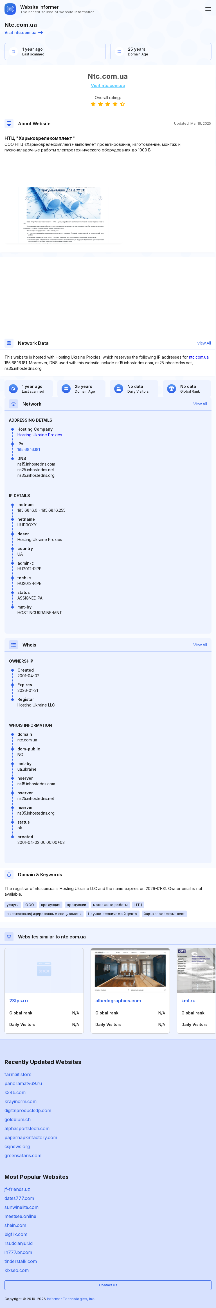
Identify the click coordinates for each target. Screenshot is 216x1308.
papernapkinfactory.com (30, 1137)
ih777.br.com (18, 1252)
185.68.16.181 (28, 449)
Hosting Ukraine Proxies (39, 434)
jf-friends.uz (17, 1189)
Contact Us (108, 1285)
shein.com (15, 1225)
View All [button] (204, 343)
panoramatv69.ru (23, 1083)
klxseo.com (16, 1270)
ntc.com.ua (199, 357)
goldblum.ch (17, 1119)
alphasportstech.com (27, 1128)
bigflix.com (15, 1234)
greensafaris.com (22, 1155)
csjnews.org (17, 1146)
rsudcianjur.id (18, 1243)
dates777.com (19, 1198)
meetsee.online (20, 1216)
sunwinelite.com (21, 1207)
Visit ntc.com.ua (23, 32)
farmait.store (18, 1074)
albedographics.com (118, 1000)
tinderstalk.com (20, 1261)
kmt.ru (188, 1000)
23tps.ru (18, 1000)
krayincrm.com (20, 1101)
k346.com (15, 1092)
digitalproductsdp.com (27, 1110)
